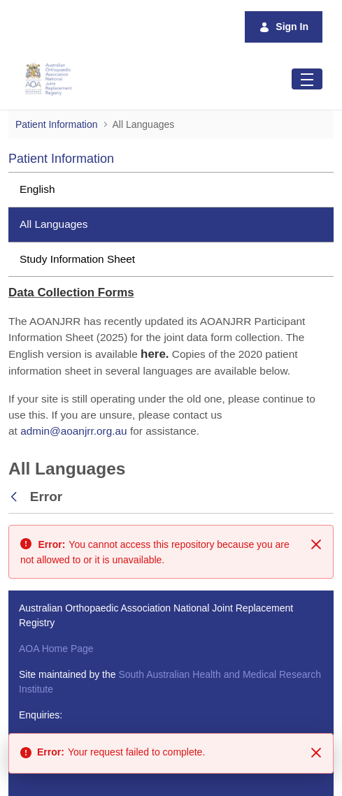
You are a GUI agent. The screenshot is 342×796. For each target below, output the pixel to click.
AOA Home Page (56, 648)
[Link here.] (155, 354)
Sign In (283, 27)
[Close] (316, 544)
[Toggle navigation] (307, 78)
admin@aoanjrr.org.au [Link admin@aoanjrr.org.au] (73, 431)
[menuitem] (171, 190)
